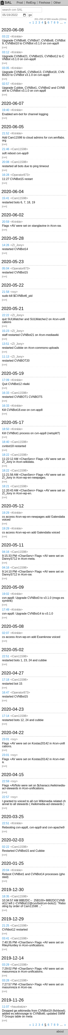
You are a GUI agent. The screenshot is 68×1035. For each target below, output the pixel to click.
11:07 (5, 1006)
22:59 (5, 781)
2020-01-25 (12, 863)
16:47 (5, 692)
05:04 (5, 268)
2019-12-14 (12, 958)
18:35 (5, 896)
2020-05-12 (12, 505)
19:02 (5, 593)
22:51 (5, 656)
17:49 (5, 609)
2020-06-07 (12, 103)
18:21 (5, 486)
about (60, 1031)
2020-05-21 (12, 308)
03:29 (5, 964)
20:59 (5, 221)
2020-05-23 (12, 261)
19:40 (5, 110)
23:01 (5, 739)
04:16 (5, 551)
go (30, 14)
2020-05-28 (12, 238)
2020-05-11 (12, 545)
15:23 (5, 330)
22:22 (5, 315)
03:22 (5, 36)
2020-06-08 (12, 29)
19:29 (5, 512)
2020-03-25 (12, 816)
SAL (6, 2)
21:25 (5, 925)
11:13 (5, 356)
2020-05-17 (12, 422)
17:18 (5, 679)
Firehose (44, 2)
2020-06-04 (12, 191)
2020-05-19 (12, 373)
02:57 (5, 83)
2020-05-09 (12, 587)
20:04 (5, 870)
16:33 (5, 392)
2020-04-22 (12, 732)
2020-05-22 (12, 285)
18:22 (5, 454)
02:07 (5, 632)
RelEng (30, 2)
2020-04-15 (12, 774)
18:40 (5, 441)
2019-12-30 (12, 889)
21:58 (5, 291)
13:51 (5, 343)
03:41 (5, 938)
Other (57, 2)
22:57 (5, 797)
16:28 (5, 174)
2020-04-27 (12, 673)
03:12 (5, 52)
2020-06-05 (12, 126)
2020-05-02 (12, 649)
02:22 (5, 846)
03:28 (5, 980)
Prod (20, 2)
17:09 (5, 380)
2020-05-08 (12, 626)
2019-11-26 (12, 1000)
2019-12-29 (12, 918)
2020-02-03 (12, 840)
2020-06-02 (12, 214)
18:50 (5, 429)
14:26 (5, 245)
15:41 (5, 198)
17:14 (5, 715)
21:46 (5, 149)
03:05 (5, 68)
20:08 (5, 162)
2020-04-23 (12, 709)
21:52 (5, 133)
